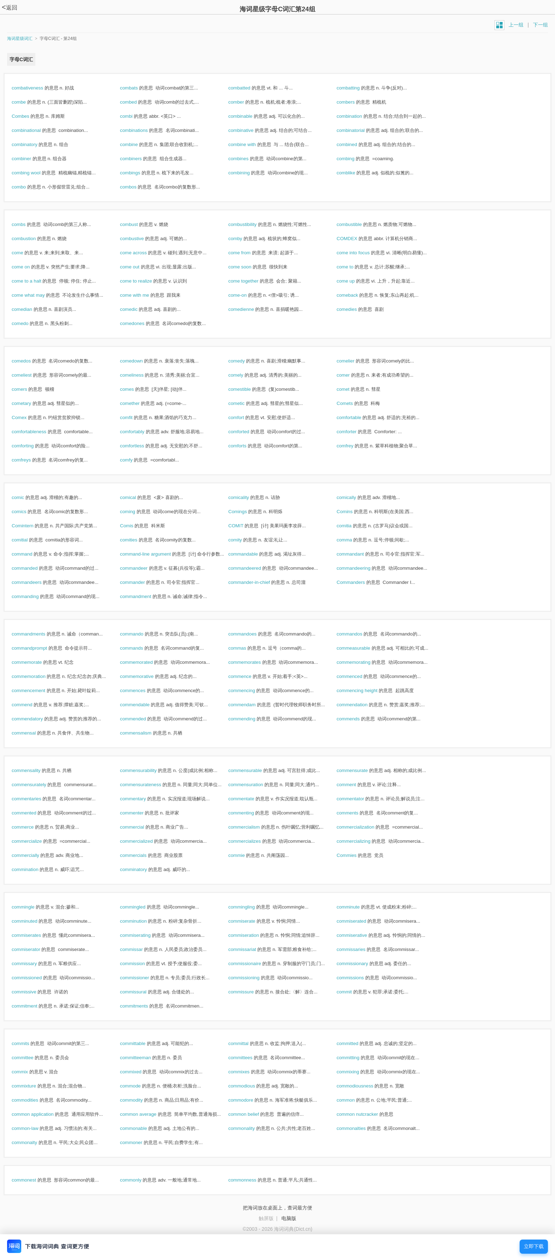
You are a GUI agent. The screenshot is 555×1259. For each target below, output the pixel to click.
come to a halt (34, 281)
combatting (356, 88)
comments (355, 813)
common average (146, 1114)
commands (139, 648)
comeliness (139, 375)
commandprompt (37, 648)
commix (27, 1071)
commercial (139, 827)
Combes (28, 116)
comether (137, 403)
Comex (27, 417)
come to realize (143, 281)
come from (247, 252)
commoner (139, 1142)
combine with (249, 144)
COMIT (243, 525)
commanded (32, 568)
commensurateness (148, 784)
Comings (245, 511)
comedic (136, 309)
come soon (247, 266)
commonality (249, 1128)
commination (32, 869)
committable (140, 1043)
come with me (142, 295)
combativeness (35, 88)
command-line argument (153, 554)
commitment (32, 1006)
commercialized (144, 841)
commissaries (359, 949)
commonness (249, 1180)
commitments (141, 1006)
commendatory (35, 718)
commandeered (252, 568)
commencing (249, 690)
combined (354, 144)
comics (26, 511)
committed (355, 1043)
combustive (139, 238)
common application (40, 1114)
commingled (140, 907)
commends (356, 718)
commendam (249, 704)
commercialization (363, 827)
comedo (28, 323)
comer (351, 375)
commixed (138, 1071)
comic (25, 497)
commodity (139, 1100)
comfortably (140, 431)
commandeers (34, 582)
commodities (32, 1100)
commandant (358, 554)
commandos (357, 634)
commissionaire (252, 963)
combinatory (32, 144)
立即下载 (534, 1246)
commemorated (144, 662)
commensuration (253, 784)
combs (26, 224)
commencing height (365, 690)
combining (246, 172)
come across (141, 252)
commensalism (143, 733)
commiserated (359, 921)
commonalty (32, 1142)
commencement (36, 690)
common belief (251, 1114)
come (25, 252)
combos (135, 187)
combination (357, 116)
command (29, 554)
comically (354, 497)
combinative (248, 130)
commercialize (34, 841)
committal (246, 1043)
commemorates (252, 662)
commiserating (143, 935)
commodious (249, 1086)
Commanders (358, 582)
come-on (245, 295)
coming (135, 511)
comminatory (141, 869)
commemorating (361, 662)
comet (351, 389)
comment (354, 784)
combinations (141, 130)
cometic (244, 403)
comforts (245, 445)
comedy (244, 361)
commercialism (251, 827)
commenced (357, 676)
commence (247, 676)
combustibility (250, 224)
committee (30, 1057)
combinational (34, 130)
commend (29, 704)
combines (246, 158)
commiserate (249, 921)
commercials (141, 855)
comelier (353, 361)
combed (136, 102)
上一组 (516, 25)
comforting (30, 445)
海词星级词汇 (20, 38)
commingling (249, 907)
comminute (356, 907)
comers (27, 389)
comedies (354, 309)
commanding (33, 596)
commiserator (33, 949)
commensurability (146, 770)
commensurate (360, 770)
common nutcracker (365, 1114)
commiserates (34, 935)
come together (251, 281)
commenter (139, 813)
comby (242, 238)
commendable (142, 704)
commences (140, 690)
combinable (248, 116)
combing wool (34, 172)
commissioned (34, 977)
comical (135, 497)
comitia (352, 525)
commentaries (34, 798)
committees (248, 1057)
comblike (353, 172)
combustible (357, 224)
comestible (247, 389)
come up (353, 281)
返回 (9, 8)
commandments (36, 634)
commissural (141, 991)
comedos (29, 361)
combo (26, 187)
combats (136, 88)
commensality (34, 770)
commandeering (361, 568)
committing (355, 1057)
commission (140, 963)
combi (134, 116)
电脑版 (288, 1218)
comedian (29, 309)
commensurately (36, 784)
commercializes (252, 841)
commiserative (359, 935)
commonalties (359, 1128)
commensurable (252, 770)
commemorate (34, 662)
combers (353, 102)
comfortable (356, 417)
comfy (134, 460)
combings (137, 172)
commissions (358, 977)
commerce (30, 827)
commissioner (142, 977)
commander (140, 582)
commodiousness (362, 1086)
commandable (250, 554)
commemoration (36, 676)
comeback (355, 295)
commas (244, 648)
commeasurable (361, 648)
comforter (354, 431)
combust (136, 224)
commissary (32, 963)
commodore (248, 1100)
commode (138, 1086)
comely (243, 375)
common (353, 1100)
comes (134, 389)
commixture (31, 1086)
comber (243, 102)
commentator (358, 798)
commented (31, 813)
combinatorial (358, 130)
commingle (31, 907)
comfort (243, 417)
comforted (246, 431)
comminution (141, 921)
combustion (31, 238)
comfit (134, 417)
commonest (31, 1180)
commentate (248, 798)
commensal (31, 733)
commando (139, 634)
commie (244, 855)
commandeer (141, 568)
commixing (355, 1071)
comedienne (248, 309)
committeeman (143, 1057)
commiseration (251, 935)
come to (352, 266)
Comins (352, 511)
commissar (139, 949)
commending (249, 718)
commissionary (360, 963)
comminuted (32, 921)
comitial (27, 540)
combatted (246, 88)
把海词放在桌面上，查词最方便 (277, 1208)
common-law (32, 1128)
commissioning (251, 977)
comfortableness (37, 431)
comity (242, 540)
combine (136, 144)
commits (28, 1043)
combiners (138, 158)
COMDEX (354, 238)
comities (136, 540)
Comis (134, 525)
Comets (352, 403)
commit (352, 991)
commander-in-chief (256, 582)
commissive (31, 991)
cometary (29, 403)
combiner (29, 158)
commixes (246, 1071)
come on (28, 266)
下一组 (540, 25)
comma (352, 540)
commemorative (144, 676)
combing (353, 158)
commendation (360, 704)
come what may (36, 295)
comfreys (29, 460)
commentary (140, 798)
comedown (139, 361)
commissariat (249, 949)
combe (26, 102)
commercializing (361, 841)
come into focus (361, 252)
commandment (143, 596)
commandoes (250, 634)
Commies (354, 855)
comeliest (29, 375)
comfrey (352, 445)
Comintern (30, 525)
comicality (246, 497)
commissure (248, 991)
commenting (248, 813)
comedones (140, 323)
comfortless (139, 445)
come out (137, 266)
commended (140, 718)
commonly (138, 1180)
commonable (141, 1128)
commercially (33, 855)
